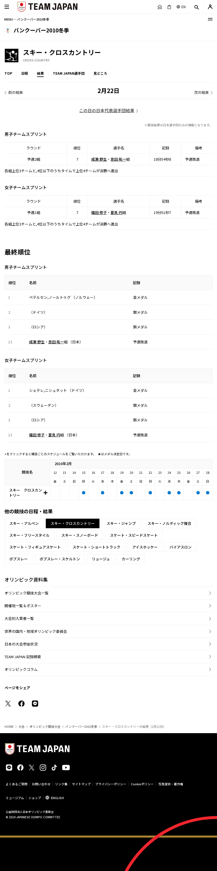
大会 (21, 726)
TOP (8, 73)
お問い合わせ (41, 784)
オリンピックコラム (21, 669)
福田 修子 (99, 212)
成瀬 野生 (99, 159)
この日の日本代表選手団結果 (106, 110)
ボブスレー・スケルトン (60, 558)
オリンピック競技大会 (44, 726)
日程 (24, 73)
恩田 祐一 (118, 159)
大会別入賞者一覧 (19, 618)
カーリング (131, 558)
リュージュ (101, 558)
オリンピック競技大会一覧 (27, 593)
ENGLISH (57, 797)
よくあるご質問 (16, 784)
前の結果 (15, 92)
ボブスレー (18, 558)
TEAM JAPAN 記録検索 (23, 656)
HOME (9, 726)
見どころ (100, 73)
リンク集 (61, 784)
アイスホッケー (145, 547)
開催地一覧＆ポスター (23, 605)
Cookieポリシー (142, 784)
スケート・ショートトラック (96, 547)
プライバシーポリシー (110, 784)
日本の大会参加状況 (21, 644)
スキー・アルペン (24, 523)
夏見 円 (116, 212)
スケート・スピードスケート (134, 535)
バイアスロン (181, 547)
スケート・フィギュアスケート (35, 547)
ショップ (35, 797)
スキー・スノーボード (79, 535)
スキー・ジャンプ (121, 523)
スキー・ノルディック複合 (169, 523)
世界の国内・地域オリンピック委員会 (36, 631)
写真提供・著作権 (170, 784)
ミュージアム (15, 797)
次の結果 (201, 92)
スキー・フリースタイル (29, 535)
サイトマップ (81, 784)
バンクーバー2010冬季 (81, 726)
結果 (40, 73)
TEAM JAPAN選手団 (68, 73)
